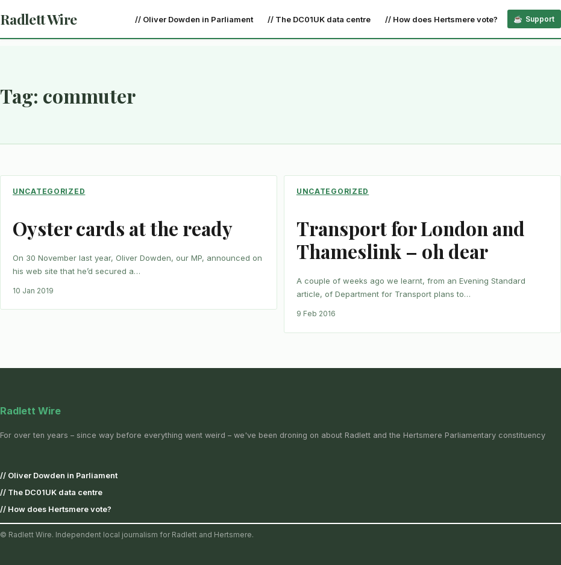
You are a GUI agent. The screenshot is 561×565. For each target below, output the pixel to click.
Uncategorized (49, 191)
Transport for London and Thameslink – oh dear (410, 240)
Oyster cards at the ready (123, 228)
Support (539, 18)
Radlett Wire (38, 19)
